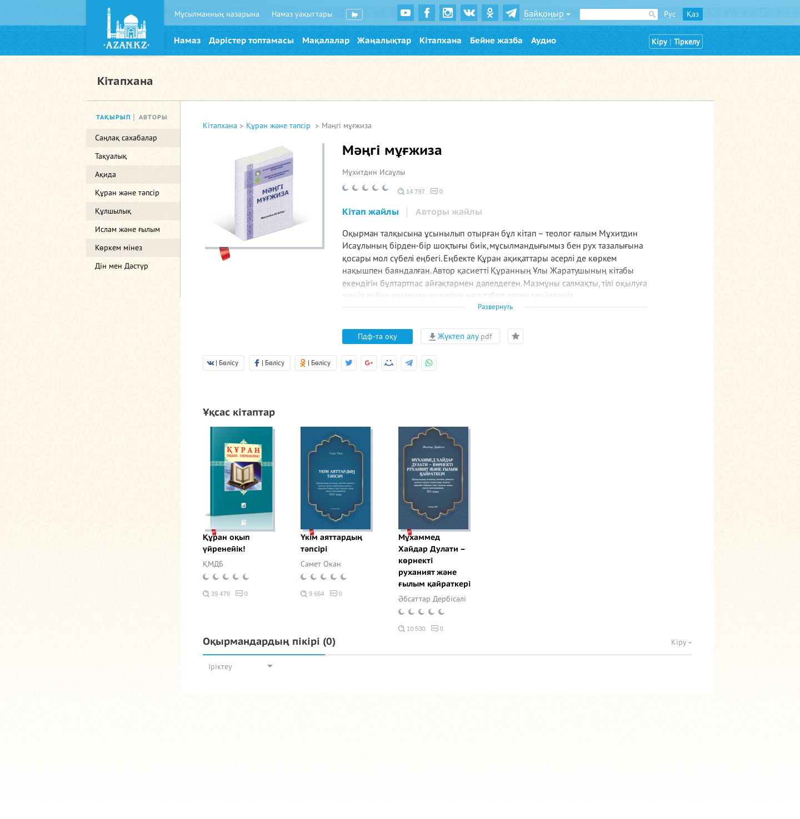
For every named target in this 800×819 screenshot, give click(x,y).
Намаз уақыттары (302, 14)
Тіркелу (687, 42)
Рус (670, 14)
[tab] (370, 213)
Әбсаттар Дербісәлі (432, 599)
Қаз (693, 14)
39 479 (216, 593)
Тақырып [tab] (113, 117)
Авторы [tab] (153, 117)
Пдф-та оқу (377, 336)
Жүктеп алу (460, 336)
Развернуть (495, 306)
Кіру (659, 42)
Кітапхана (440, 41)
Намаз (187, 41)
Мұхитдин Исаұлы (373, 172)
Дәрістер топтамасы (251, 41)
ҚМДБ (213, 564)
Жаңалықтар (384, 41)
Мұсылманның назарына (216, 14)
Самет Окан (321, 564)
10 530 (412, 628)
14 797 (411, 191)
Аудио (543, 41)
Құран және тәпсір (279, 125)
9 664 (312, 593)
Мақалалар (325, 41)
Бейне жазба (496, 41)
